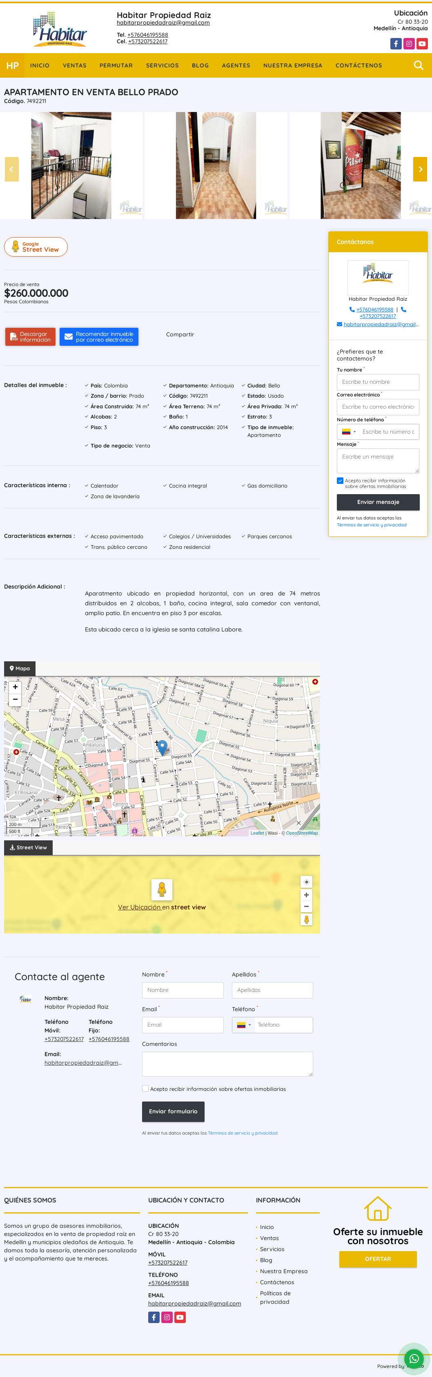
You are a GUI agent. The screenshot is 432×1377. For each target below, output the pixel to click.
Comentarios (159, 1044)
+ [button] (15, 688)
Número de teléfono (361, 419)
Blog (200, 65)
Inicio (40, 65)
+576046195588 (147, 34)
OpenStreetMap (302, 833)
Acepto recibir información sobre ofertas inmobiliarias (218, 1089)
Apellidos (245, 974)
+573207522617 (147, 41)
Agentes (236, 65)
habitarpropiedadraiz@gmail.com (163, 22)
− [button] (15, 700)
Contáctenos (359, 65)
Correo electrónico (359, 394)
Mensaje (348, 444)
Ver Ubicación (140, 907)
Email (151, 1009)
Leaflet (257, 833)
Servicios (162, 65)
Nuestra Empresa (293, 65)
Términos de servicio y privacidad (243, 1133)
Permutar (116, 65)
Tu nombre (351, 369)
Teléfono (245, 1009)
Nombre (154, 974)
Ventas (75, 65)
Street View (37, 246)
